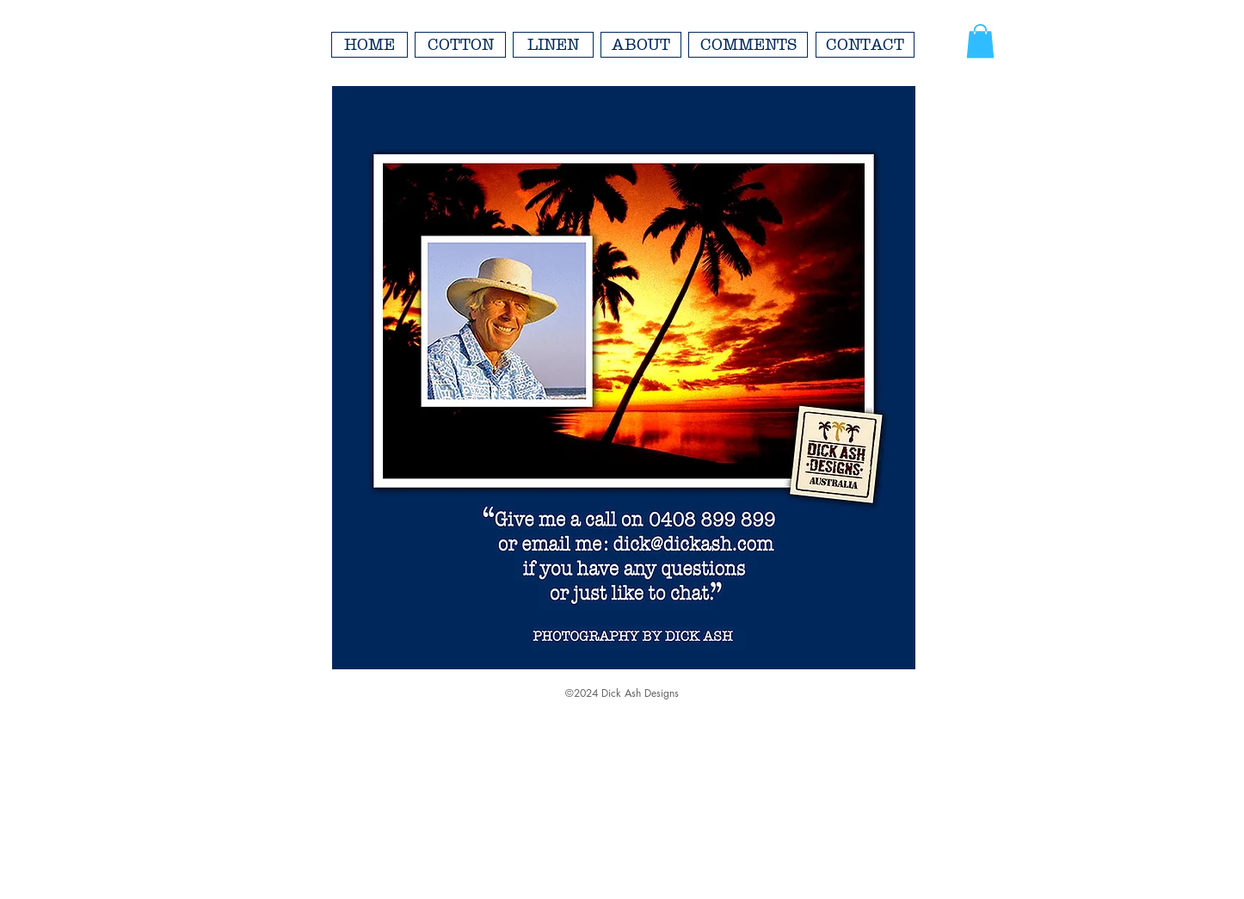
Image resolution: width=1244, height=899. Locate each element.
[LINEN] (553, 45)
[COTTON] (460, 45)
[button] (980, 41)
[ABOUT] (640, 45)
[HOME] (369, 45)
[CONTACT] (865, 45)
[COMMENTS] (748, 45)
